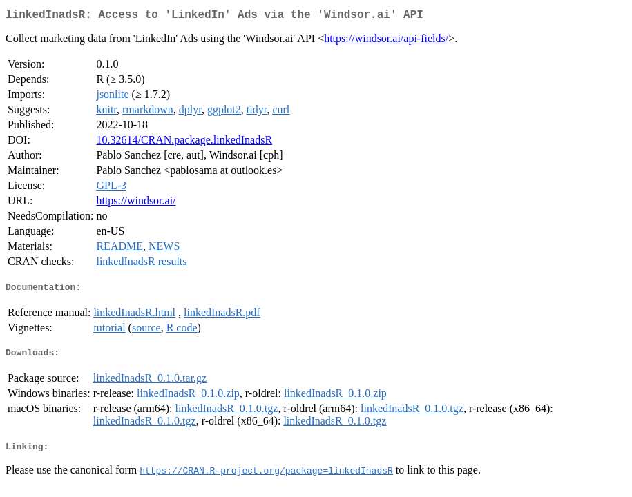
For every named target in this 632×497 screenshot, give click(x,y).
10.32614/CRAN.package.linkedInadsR (184, 142)
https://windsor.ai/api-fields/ (386, 41)
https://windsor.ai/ (135, 203)
